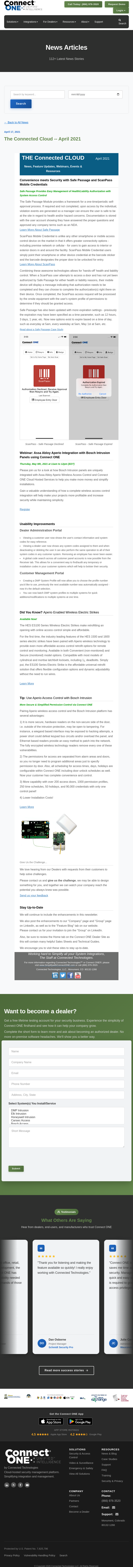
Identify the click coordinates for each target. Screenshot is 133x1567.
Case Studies (109, 1454)
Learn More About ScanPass (37, 264)
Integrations (31, 21)
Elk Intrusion (66, 1113)
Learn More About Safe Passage (40, 229)
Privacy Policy (12, 1551)
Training (106, 1471)
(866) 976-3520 (111, 1496)
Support (99, 21)
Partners (74, 1496)
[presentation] (32, 1156)
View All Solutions (79, 1469)
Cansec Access (66, 1120)
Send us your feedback (34, 895)
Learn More (27, 683)
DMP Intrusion (66, 1110)
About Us (74, 1491)
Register (25, 509)
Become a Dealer (79, 1507)
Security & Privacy (112, 1476)
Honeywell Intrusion (66, 1117)
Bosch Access (66, 1123)
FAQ (104, 1465)
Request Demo (116, 4)
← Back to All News (16, 122)
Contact (73, 1502)
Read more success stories (66, 1366)
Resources (69, 21)
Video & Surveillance (81, 1458)
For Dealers (50, 21)
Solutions (12, 21)
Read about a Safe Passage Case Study (41, 329)
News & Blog (109, 1449)
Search (122, 22)
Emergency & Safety (81, 1464)
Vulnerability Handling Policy (39, 1551)
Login (121, 10)
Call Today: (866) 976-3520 (83, 4)
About (85, 21)
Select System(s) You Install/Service (32, 1103)
